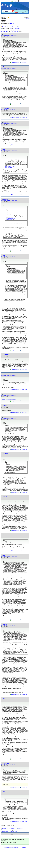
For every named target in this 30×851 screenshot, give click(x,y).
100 (13, 28)
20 (3, 31)
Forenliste (4, 26)
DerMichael (6, 34)
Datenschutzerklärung (14, 847)
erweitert (27, 18)
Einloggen (15, 1)
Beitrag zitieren (24, 62)
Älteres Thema (14, 831)
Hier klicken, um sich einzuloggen (8, 842)
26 (12, 31)
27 (14, 31)
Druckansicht (15, 834)
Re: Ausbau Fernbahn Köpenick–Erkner (9, 35)
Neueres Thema (5, 831)
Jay (4, 149)
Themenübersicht (12, 26)
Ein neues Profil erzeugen (24, 1)
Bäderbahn (6, 763)
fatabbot (5, 534)
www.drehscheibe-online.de (9, 48)
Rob (4, 417)
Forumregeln (23, 847)
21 (4, 31)
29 (17, 31)
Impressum (6, 847)
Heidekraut (6, 108)
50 (11, 28)
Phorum (9, 849)
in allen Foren (17, 28)
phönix (5, 373)
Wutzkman (5, 122)
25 (10, 31)
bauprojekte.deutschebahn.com (9, 399)
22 (6, 31)
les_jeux (5, 496)
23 (7, 31)
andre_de (11, 23)
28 (15, 31)
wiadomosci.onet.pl (7, 49)
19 (1, 31)
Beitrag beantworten (15, 62)
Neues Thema (20, 26)
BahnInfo (24, 849)
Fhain (4, 66)
